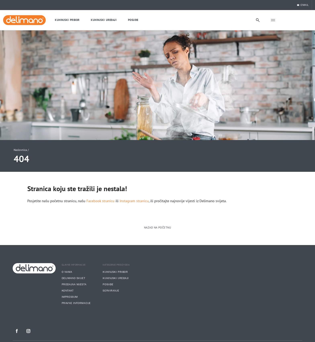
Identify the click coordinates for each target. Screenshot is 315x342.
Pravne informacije (76, 303)
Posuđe (108, 284)
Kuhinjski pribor (115, 272)
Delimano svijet (73, 278)
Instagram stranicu (134, 201)
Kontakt (68, 291)
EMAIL (303, 5)
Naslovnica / (21, 150)
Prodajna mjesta (74, 284)
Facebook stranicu (100, 201)
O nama (67, 272)
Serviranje (111, 291)
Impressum (70, 297)
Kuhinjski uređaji (116, 278)
